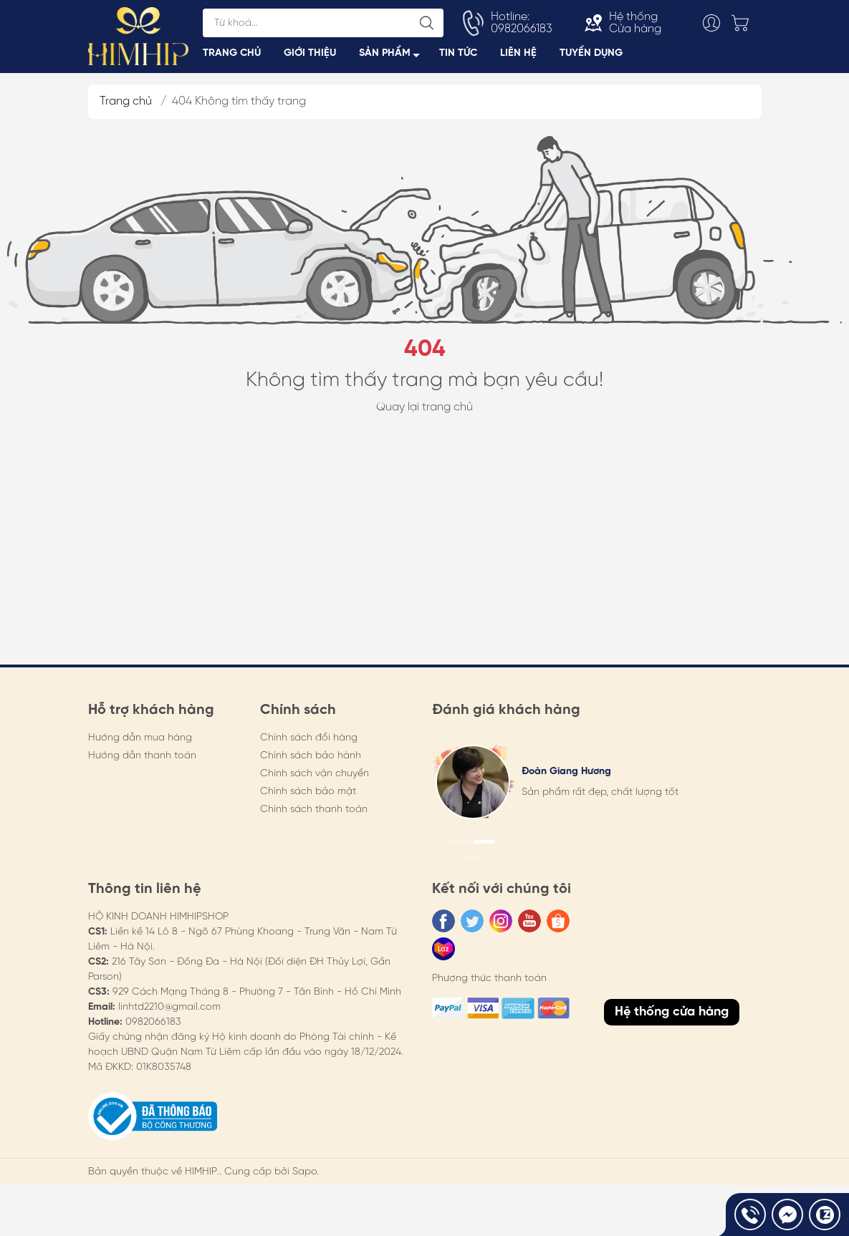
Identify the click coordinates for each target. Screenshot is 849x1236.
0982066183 (153, 1028)
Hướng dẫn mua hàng (140, 743)
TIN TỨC (458, 56)
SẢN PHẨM (393, 58)
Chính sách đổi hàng (309, 743)
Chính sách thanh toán (314, 815)
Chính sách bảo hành (310, 761)
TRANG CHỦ (232, 56)
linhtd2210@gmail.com (169, 1013)
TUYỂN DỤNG (591, 56)
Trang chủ (126, 107)
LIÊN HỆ (518, 56)
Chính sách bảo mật (308, 797)
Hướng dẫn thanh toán (142, 761)
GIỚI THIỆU (310, 56)
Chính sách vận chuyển (314, 779)
